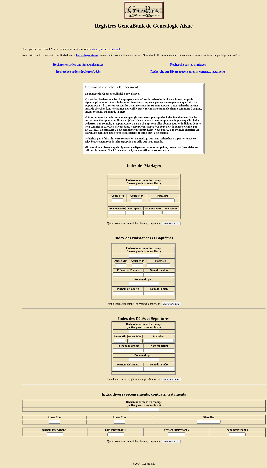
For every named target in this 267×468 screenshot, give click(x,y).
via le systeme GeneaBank (106, 49)
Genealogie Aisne (87, 55)
